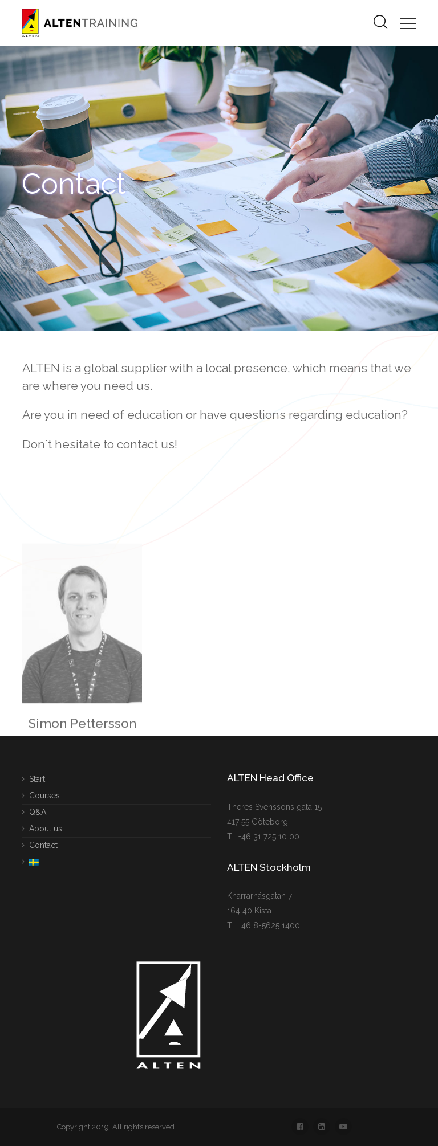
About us (45, 828)
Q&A (37, 811)
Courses (44, 795)
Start (37, 779)
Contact (43, 845)
